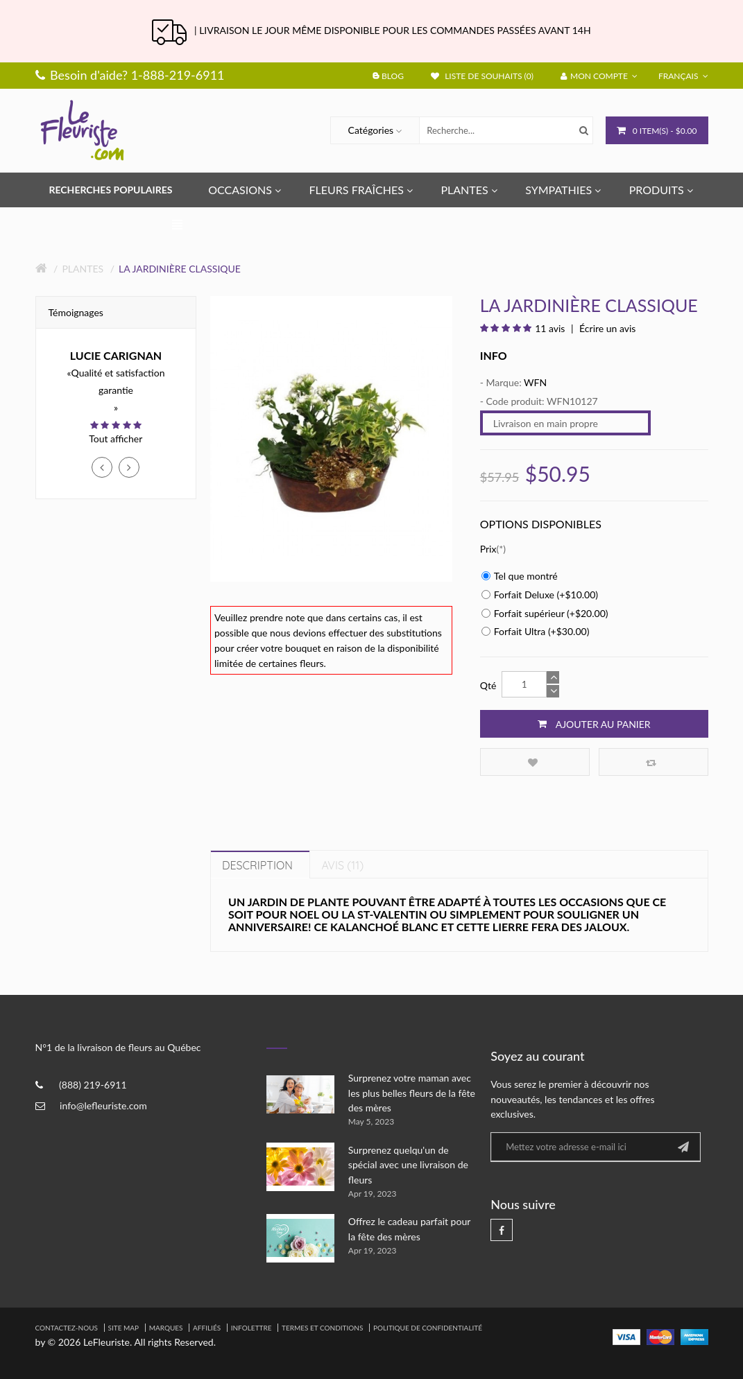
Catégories (371, 130)
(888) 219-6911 (92, 1085)
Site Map (123, 1328)
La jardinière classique (180, 269)
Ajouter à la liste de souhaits (533, 762)
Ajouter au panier (594, 724)
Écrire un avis (606, 328)
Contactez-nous (66, 1328)
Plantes (82, 269)
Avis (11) (342, 865)
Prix (488, 549)
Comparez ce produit (651, 762)
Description (257, 865)
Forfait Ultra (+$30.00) (535, 631)
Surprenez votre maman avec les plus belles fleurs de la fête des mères (411, 1092)
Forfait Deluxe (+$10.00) (539, 594)
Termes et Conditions (322, 1328)
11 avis (550, 328)
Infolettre (251, 1328)
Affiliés (207, 1328)
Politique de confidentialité (427, 1328)
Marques (166, 1328)
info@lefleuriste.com (103, 1105)
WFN (535, 382)
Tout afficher (115, 438)
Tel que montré (519, 576)
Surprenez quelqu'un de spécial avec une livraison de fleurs (408, 1165)
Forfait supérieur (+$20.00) (544, 613)
